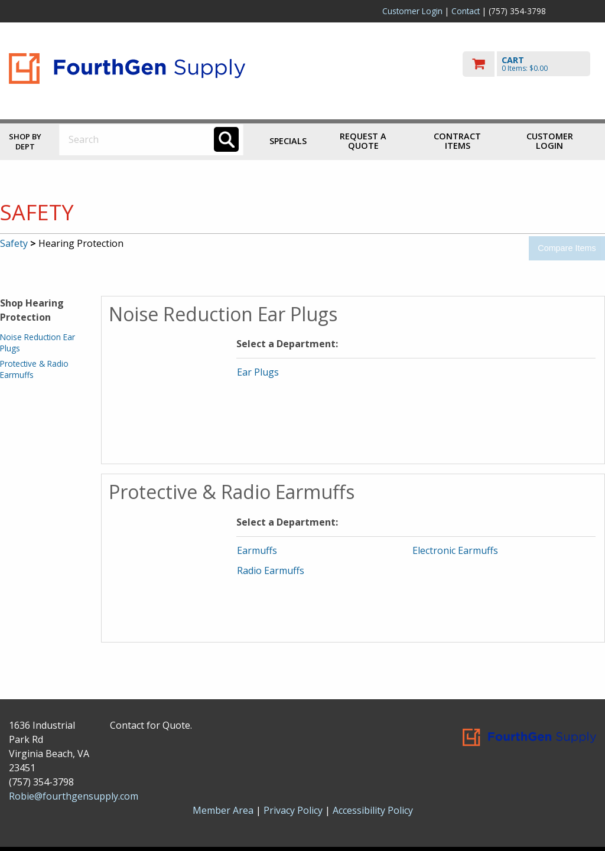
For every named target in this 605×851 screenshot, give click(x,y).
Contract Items (457, 141)
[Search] (226, 139)
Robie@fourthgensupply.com (73, 796)
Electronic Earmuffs (455, 550)
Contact (465, 11)
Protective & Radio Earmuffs (34, 369)
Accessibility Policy (373, 810)
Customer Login (412, 11)
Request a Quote (363, 141)
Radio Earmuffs (270, 570)
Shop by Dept (25, 141)
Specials (288, 140)
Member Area (223, 810)
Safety (14, 243)
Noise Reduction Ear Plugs (37, 342)
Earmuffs (257, 550)
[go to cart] (529, 64)
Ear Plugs (258, 372)
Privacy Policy (294, 810)
